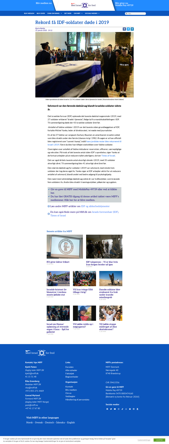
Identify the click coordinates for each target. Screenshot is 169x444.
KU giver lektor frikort (58, 262)
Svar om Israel (54, 13)
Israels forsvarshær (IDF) (105, 212)
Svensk (39, 422)
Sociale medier (92, 13)
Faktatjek (69, 373)
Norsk (29, 422)
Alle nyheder (71, 370)
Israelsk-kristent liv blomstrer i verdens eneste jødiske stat (57, 292)
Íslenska (60, 422)
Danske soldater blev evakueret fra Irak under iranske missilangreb (109, 293)
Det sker (67, 13)
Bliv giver (41, 13)
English (71, 422)
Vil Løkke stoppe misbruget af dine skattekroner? (108, 327)
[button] (124, 29)
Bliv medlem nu (44, 3)
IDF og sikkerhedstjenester (95, 206)
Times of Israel (108, 155)
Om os (68, 393)
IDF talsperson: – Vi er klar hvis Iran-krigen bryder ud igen (102, 263)
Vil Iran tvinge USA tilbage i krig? (83, 291)
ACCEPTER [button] (159, 440)
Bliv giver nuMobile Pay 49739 (124, 4)
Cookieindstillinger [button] (144, 440)
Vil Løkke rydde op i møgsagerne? (83, 325)
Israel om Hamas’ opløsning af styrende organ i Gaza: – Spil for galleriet (58, 328)
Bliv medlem (29, 13)
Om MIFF (78, 13)
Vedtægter (70, 396)
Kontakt (69, 386)
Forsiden (69, 367)
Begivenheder (71, 376)
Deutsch (49, 422)
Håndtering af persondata (77, 399)
